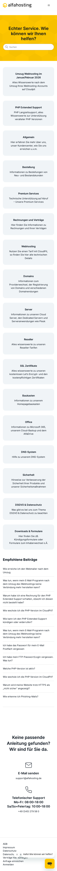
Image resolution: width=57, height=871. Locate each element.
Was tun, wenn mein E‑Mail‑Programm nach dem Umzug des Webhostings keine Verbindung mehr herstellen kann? (26, 584)
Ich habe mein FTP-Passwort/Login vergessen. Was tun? (28, 659)
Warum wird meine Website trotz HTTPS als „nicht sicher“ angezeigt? (26, 686)
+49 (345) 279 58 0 (28, 811)
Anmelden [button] (8, 864)
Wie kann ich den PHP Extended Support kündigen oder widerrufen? (25, 620)
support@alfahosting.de (28, 778)
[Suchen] (28, 47)
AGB (5, 843)
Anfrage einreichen (13, 861)
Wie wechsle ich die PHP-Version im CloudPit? (28, 610)
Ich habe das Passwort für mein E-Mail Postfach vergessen (23, 647)
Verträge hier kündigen (15, 857)
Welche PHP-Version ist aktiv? (19, 668)
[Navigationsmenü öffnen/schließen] (48, 5)
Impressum (9, 847)
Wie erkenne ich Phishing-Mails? (20, 696)
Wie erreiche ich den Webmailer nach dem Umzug (25, 570)
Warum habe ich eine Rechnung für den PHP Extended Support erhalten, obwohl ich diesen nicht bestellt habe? (28, 599)
